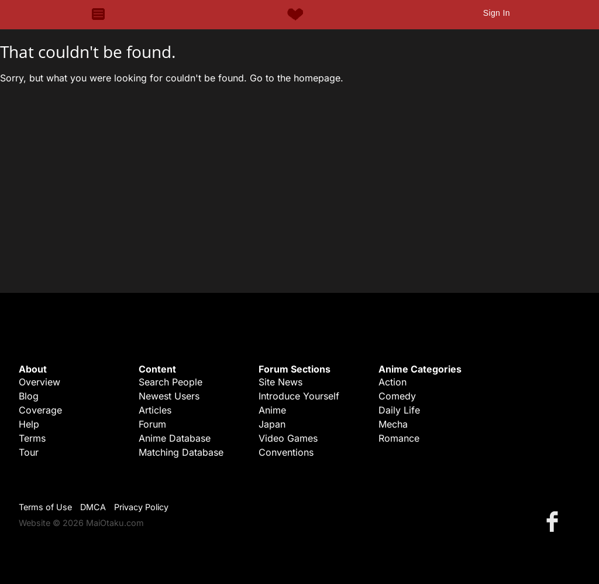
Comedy (397, 396)
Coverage (40, 410)
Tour (29, 452)
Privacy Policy (141, 507)
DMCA (93, 507)
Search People (170, 382)
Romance (398, 438)
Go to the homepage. (296, 78)
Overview (39, 382)
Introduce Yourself (299, 396)
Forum (152, 424)
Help (29, 424)
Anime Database (175, 438)
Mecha (393, 424)
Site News (280, 382)
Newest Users (169, 396)
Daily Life (399, 410)
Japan (272, 424)
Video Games (288, 438)
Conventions (286, 452)
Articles (155, 410)
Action (392, 382)
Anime (272, 410)
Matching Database (181, 452)
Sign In (496, 13)
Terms (32, 438)
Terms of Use (45, 507)
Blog (29, 396)
